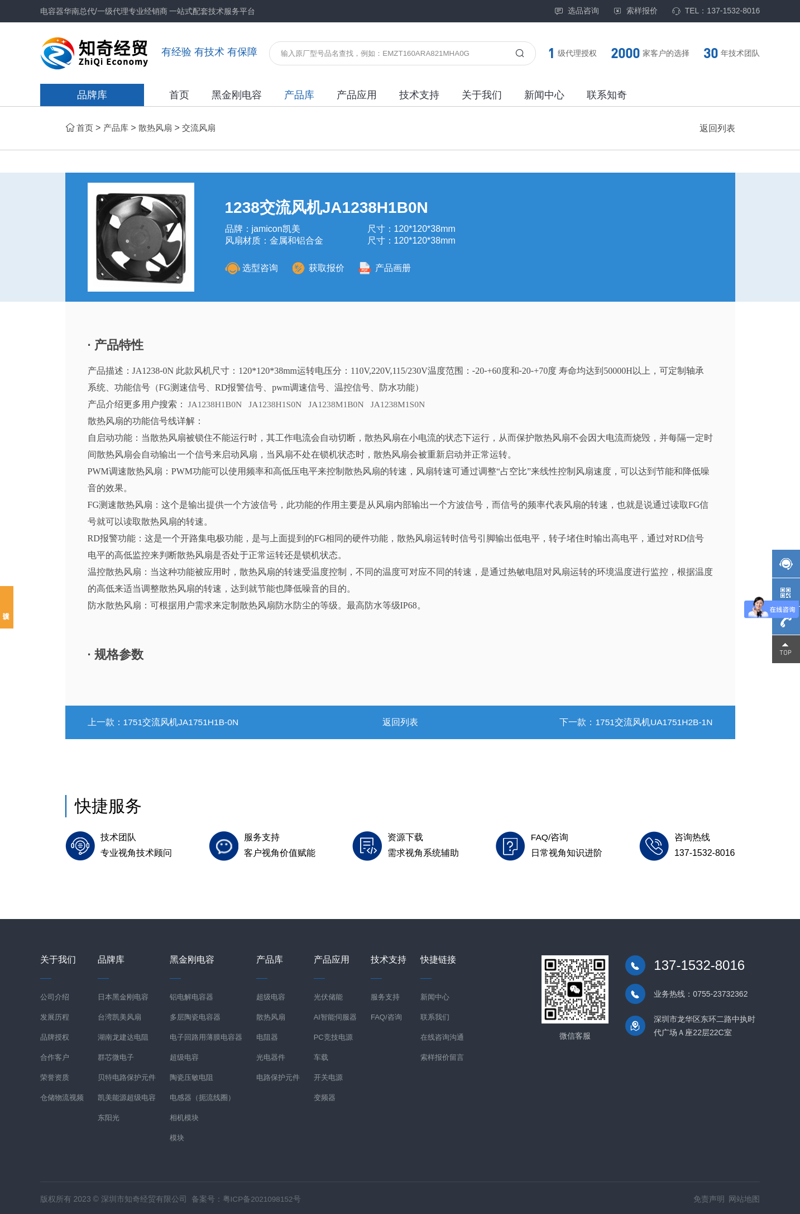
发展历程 (54, 1015)
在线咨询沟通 (442, 1035)
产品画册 (389, 268)
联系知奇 (607, 95)
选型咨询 (251, 268)
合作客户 (54, 1055)
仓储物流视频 (62, 1095)
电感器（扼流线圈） (202, 1095)
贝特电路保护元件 (127, 1075)
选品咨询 (576, 11)
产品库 (299, 95)
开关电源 (328, 1075)
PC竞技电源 (333, 1035)
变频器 (325, 1095)
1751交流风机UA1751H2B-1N (652, 722)
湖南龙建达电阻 (123, 1035)
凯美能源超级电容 (127, 1095)
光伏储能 (328, 995)
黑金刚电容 (237, 95)
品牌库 (92, 95)
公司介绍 (54, 995)
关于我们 (482, 95)
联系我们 (434, 1015)
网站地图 (744, 1196)
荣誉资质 (54, 1075)
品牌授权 (54, 1035)
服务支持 (385, 995)
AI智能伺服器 (335, 1015)
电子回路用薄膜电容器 (206, 1035)
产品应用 (357, 95)
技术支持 (419, 95)
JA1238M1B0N (340, 404)
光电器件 (270, 1055)
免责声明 (709, 1196)
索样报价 (635, 11)
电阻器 (267, 1035)
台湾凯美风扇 (119, 1015)
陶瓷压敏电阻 (191, 1075)
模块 (177, 1135)
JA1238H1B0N (216, 404)
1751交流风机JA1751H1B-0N (182, 722)
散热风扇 (159, 127)
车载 (321, 1055)
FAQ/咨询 (386, 1015)
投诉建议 (6, 607)
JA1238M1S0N (404, 404)
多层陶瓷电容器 (195, 1015)
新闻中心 (544, 95)
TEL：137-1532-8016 (716, 11)
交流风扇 (205, 127)
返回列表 (717, 128)
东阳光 (108, 1115)
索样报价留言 (442, 1055)
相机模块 (184, 1115)
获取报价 (320, 268)
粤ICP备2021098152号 (263, 1196)
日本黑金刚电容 (123, 995)
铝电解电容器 (191, 995)
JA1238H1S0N (277, 404)
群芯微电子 (116, 1055)
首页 (179, 95)
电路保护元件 (278, 1075)
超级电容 (184, 1055)
